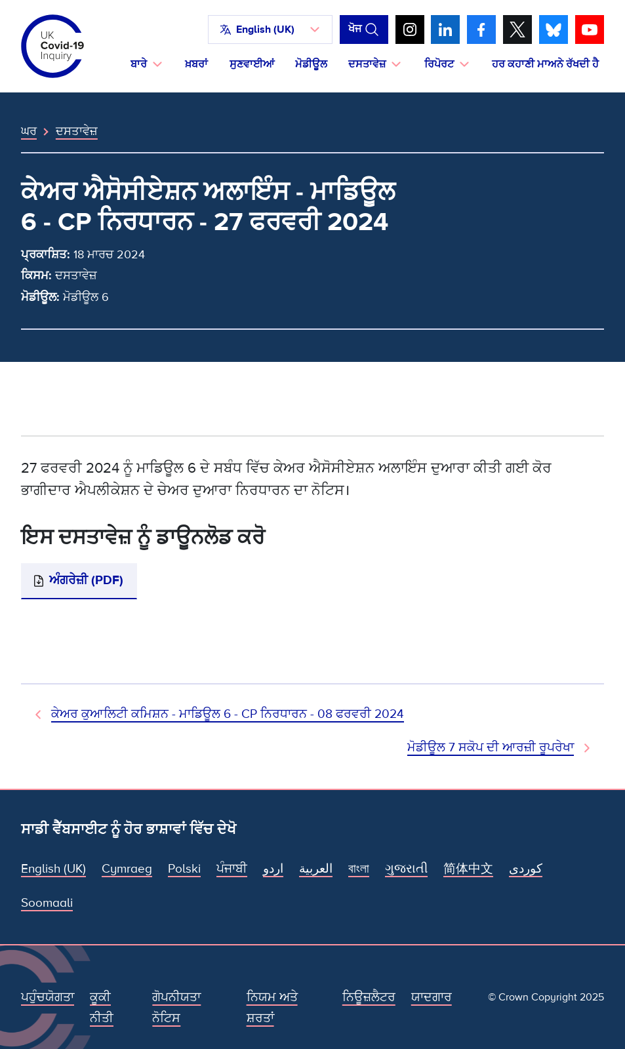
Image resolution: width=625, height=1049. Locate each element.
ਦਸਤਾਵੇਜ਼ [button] (367, 64)
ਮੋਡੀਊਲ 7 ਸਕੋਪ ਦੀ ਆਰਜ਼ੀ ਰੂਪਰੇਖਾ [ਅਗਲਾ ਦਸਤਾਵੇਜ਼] (490, 747)
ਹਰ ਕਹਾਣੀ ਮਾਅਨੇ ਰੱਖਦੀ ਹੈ (545, 64)
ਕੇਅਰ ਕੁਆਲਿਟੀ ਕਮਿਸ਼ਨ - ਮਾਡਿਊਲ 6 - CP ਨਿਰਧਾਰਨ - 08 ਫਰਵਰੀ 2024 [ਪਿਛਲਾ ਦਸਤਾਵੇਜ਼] (227, 714)
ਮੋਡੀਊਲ (311, 64)
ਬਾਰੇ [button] (139, 64)
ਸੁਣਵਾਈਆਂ (252, 64)
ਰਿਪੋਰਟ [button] (439, 64)
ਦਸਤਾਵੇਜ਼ (77, 131)
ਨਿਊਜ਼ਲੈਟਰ (368, 997)
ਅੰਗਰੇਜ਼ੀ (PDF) (86, 580)
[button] (270, 29)
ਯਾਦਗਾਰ (431, 997)
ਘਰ (29, 131)
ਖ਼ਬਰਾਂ (196, 64)
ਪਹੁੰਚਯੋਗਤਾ (47, 997)
